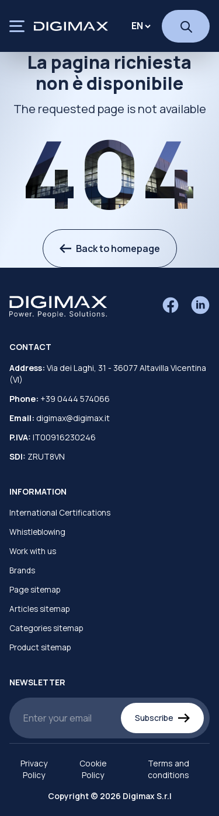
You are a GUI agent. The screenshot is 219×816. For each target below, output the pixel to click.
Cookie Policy (93, 769)
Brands (22, 570)
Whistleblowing (37, 532)
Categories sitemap (46, 628)
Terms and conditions (168, 769)
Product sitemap (40, 647)
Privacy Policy (33, 769)
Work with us (32, 551)
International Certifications (59, 512)
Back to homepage (110, 248)
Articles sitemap (39, 609)
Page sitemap (34, 589)
